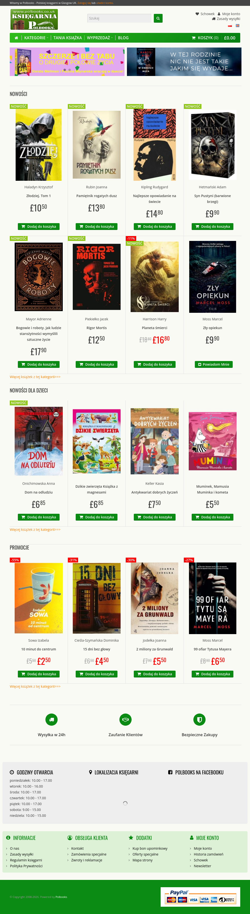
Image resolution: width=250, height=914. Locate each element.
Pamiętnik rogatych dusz (96, 195)
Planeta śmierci (154, 327)
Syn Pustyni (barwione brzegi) (212, 198)
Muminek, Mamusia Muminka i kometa (212, 489)
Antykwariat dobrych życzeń (154, 492)
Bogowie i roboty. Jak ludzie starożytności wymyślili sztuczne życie (38, 333)
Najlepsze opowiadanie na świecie (154, 198)
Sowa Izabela (38, 640)
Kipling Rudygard (154, 187)
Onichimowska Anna (38, 483)
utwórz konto (104, 3)
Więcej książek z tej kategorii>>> (35, 376)
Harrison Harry (155, 319)
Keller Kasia (155, 483)
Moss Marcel (213, 319)
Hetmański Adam (212, 187)
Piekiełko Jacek (96, 319)
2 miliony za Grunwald (154, 649)
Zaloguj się (84, 3)
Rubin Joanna (96, 187)
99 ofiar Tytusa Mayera (212, 649)
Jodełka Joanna (154, 640)
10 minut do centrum (38, 649)
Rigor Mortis (96, 327)
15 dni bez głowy (96, 649)
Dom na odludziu (39, 492)
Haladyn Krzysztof (38, 187)
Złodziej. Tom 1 (38, 195)
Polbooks (61, 897)
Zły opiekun (212, 327)
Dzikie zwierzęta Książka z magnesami (96, 489)
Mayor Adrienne (39, 319)
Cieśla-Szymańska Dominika (96, 640)
